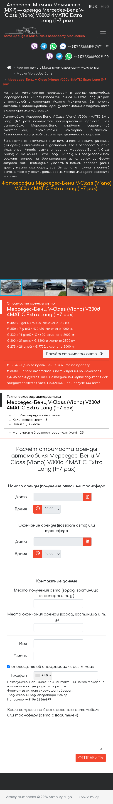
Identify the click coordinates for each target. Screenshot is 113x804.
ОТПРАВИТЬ (90, 758)
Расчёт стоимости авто (75, 354)
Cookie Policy (89, 797)
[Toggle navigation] (103, 33)
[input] (58, 497)
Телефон (18, 676)
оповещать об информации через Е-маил (50, 667)
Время (21, 509)
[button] (109, 236)
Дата (21, 497)
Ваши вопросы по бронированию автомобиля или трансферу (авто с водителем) (53, 712)
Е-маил (20, 656)
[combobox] (43, 676)
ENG (105, 7)
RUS (93, 7)
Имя (23, 644)
